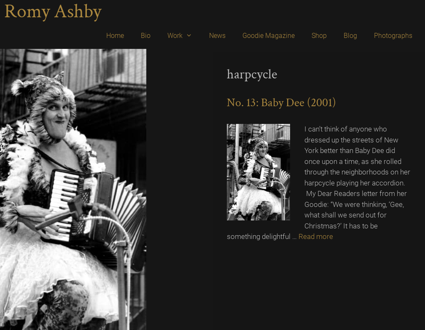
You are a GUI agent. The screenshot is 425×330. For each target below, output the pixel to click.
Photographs (393, 36)
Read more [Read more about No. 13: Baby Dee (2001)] (316, 236)
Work (184, 35)
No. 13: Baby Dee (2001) (281, 102)
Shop (319, 36)
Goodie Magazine (268, 36)
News (217, 36)
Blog (350, 36)
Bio (146, 36)
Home (115, 36)
